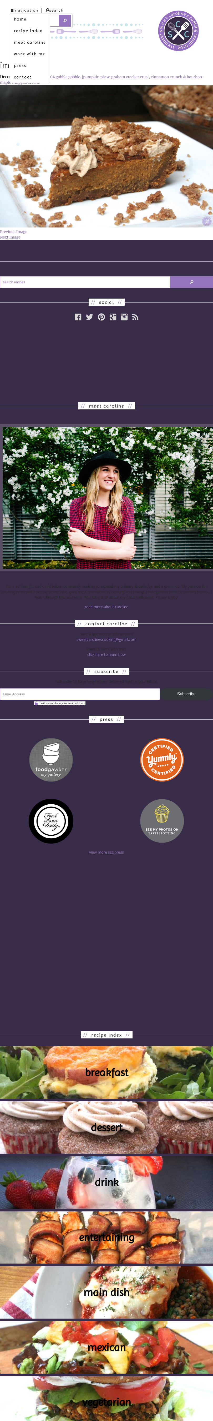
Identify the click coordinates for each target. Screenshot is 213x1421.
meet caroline (30, 42)
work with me (29, 53)
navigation (25, 10)
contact (23, 77)
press (20, 65)
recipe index (28, 30)
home (20, 19)
